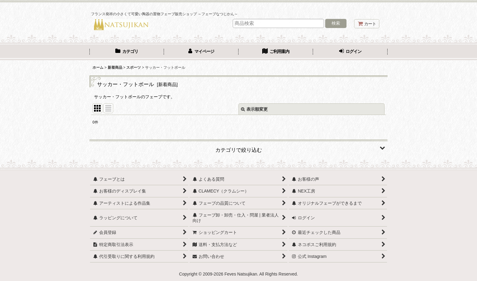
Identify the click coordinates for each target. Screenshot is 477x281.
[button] (238, 148)
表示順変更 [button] (254, 109)
